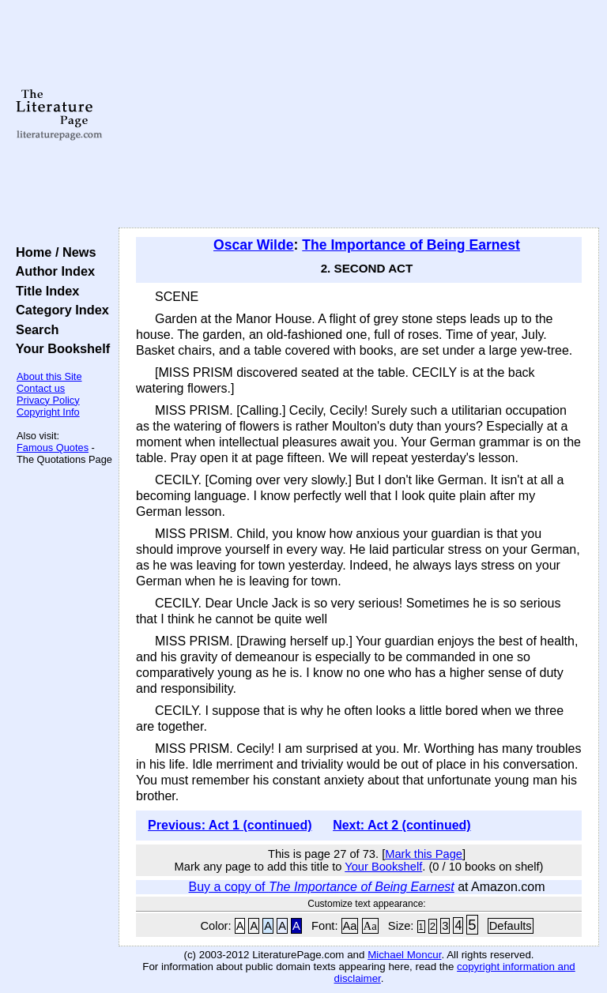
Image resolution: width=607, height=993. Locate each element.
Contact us (41, 388)
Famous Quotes (53, 447)
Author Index (52, 271)
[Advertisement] (359, 114)
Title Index (44, 291)
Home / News (52, 252)
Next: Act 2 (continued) (402, 825)
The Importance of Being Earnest (411, 245)
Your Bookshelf (59, 348)
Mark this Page (423, 854)
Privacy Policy (48, 400)
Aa (350, 926)
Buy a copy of (321, 886)
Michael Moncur (404, 955)
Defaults (510, 926)
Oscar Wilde (253, 245)
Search (33, 329)
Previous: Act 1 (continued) (229, 825)
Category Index (59, 310)
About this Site (49, 376)
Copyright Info (48, 412)
